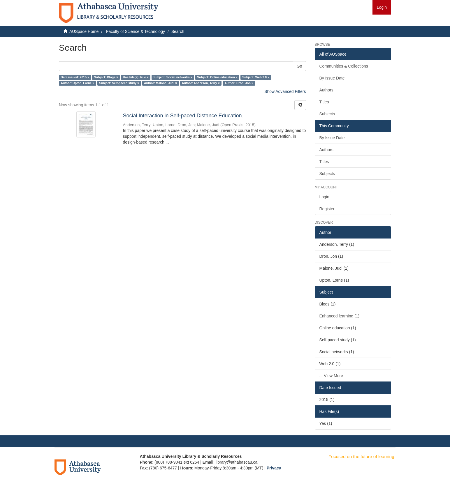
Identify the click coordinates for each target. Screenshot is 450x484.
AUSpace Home (84, 31)
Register (327, 208)
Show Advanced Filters (285, 91)
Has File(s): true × (136, 77)
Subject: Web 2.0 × (255, 77)
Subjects (327, 114)
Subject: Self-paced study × (119, 83)
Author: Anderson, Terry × (201, 83)
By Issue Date (332, 78)
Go (299, 66)
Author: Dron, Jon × (238, 83)
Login (324, 197)
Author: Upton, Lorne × (77, 83)
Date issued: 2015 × (75, 77)
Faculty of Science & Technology (135, 31)
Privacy (274, 468)
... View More (331, 375)
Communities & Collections (343, 66)
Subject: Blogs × (106, 77)
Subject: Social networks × (172, 77)
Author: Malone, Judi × (160, 83)
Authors (326, 90)
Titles (324, 102)
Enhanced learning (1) (339, 316)
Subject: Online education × (217, 77)
